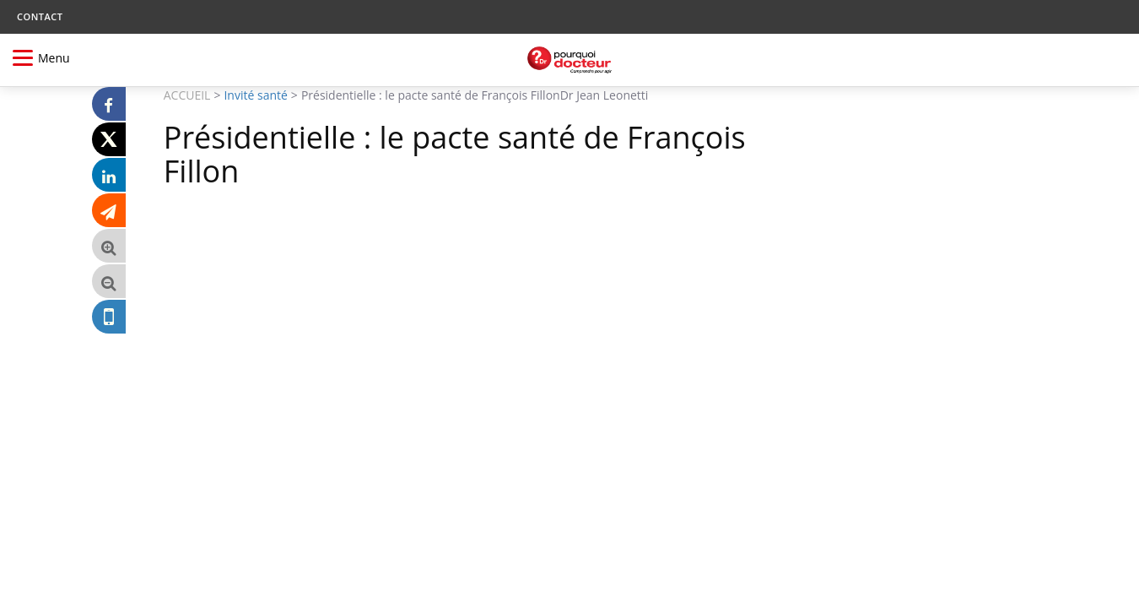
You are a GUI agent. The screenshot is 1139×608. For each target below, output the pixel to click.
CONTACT (39, 16)
